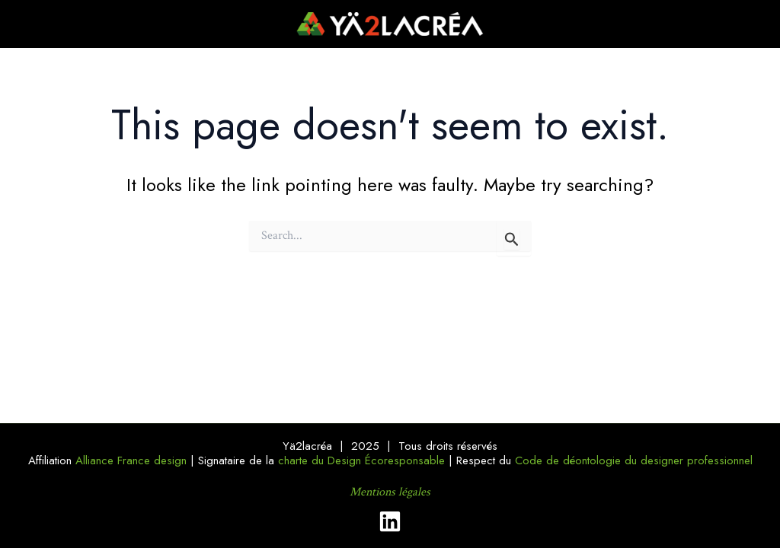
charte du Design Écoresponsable (361, 460)
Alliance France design (131, 460)
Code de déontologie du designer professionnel (634, 460)
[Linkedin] (390, 521)
